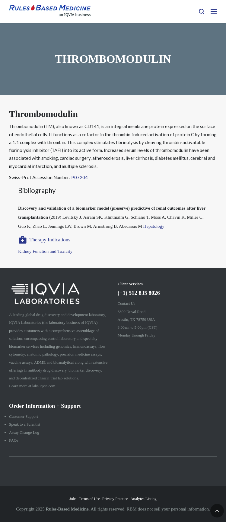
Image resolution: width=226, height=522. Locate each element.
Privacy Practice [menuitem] (115, 498)
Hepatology (153, 226)
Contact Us (126, 303)
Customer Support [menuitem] (23, 416)
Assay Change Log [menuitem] (24, 432)
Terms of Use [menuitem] (89, 498)
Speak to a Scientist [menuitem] (24, 424)
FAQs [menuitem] (13, 440)
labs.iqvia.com (43, 386)
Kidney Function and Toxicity (45, 251)
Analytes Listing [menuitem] (143, 498)
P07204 (79, 177)
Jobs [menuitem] (72, 498)
